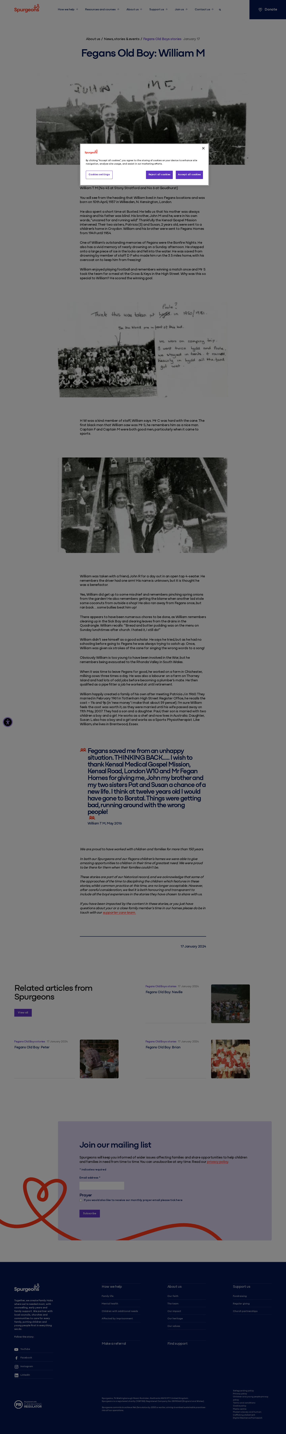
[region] (144, 164)
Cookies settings (99, 174)
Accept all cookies (189, 174)
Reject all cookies (159, 174)
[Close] (203, 148)
